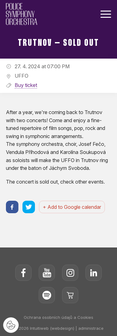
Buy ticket (26, 85)
